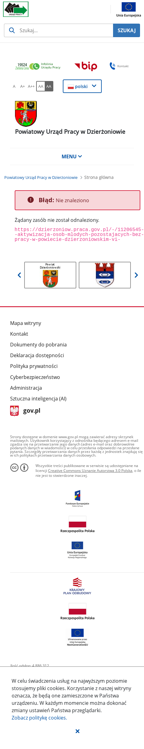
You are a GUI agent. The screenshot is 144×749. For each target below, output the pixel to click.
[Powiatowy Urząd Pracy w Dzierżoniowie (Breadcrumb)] (41, 177)
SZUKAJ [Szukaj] (127, 30)
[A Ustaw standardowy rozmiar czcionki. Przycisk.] (14, 86)
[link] (39, 66)
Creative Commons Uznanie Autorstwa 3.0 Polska (90, 470)
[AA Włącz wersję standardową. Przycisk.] (40, 86)
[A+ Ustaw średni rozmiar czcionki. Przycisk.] (22, 86)
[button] (77, 731)
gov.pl (25, 411)
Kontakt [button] (118, 66)
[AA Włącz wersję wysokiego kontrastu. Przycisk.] (49, 86)
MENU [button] (72, 156)
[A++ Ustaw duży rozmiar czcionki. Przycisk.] (31, 86)
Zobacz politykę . (39, 717)
